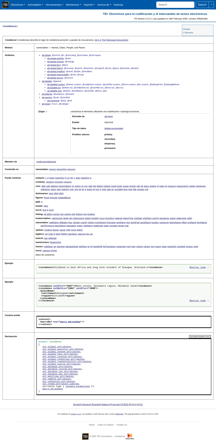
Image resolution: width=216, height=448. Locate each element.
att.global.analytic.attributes (63, 349)
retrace (146, 246)
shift (68, 230)
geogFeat (135, 222)
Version (73, 414)
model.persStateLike (46, 161)
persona (71, 169)
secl (153, 246)
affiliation (63, 222)
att (46, 234)
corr (86, 186)
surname (113, 225)
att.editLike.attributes (58, 376)
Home (92, 424)
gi (54, 234)
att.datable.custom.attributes (62, 369)
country (84, 222)
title (135, 189)
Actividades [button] (34, 4)
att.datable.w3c (54, 91)
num (72, 189)
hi (158, 186)
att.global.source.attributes (61, 364)
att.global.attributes (57, 346)
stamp (173, 218)
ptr (83, 189)
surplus (189, 246)
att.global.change (55, 61)
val (91, 234)
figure (46, 197)
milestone (45, 189)
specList (82, 234)
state (106, 225)
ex (88, 246)
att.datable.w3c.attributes (60, 374)
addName (54, 222)
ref (94, 189)
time (130, 189)
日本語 (124, 404)
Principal (186, 29)
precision (59, 182)
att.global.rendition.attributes (63, 359)
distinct (100, 186)
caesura (46, 250)
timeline (91, 214)
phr (71, 178)
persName (202, 222)
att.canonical (53, 100)
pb (80, 189)
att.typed (46, 104)
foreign (132, 186)
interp (52, 178)
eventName (100, 222)
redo (133, 246)
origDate (138, 218)
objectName (175, 222)
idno (46, 206)
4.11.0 (79, 414)
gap (138, 186)
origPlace (147, 218)
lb (166, 186)
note (59, 189)
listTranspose (109, 246)
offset (184, 222)
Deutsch (87, 404)
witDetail (52, 238)
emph (119, 186)
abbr (44, 186)
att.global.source (55, 78)
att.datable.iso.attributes (60, 371)
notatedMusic (64, 197)
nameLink (164, 222)
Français (115, 404)
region (80, 225)
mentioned (201, 186)
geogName (145, 222)
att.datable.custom (56, 84)
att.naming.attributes (57, 379)
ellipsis (107, 186)
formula (53, 197)
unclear (140, 189)
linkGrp (79, 214)
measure (171, 186)
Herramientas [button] (53, 4)
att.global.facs (54, 65)
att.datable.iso (54, 87)
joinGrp (67, 214)
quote (89, 189)
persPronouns (47, 225)
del (94, 186)
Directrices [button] (17, 4)
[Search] (175, 5)
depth (66, 218)
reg (97, 189)
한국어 (132, 404)
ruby (104, 189)
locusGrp (109, 218)
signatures (164, 218)
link (73, 214)
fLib (44, 210)
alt (45, 214)
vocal (73, 230)
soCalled (119, 189)
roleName (88, 225)
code (50, 234)
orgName (191, 222)
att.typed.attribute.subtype (61, 383)
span (78, 178)
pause (63, 230)
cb (73, 186)
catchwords (57, 218)
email (113, 186)
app (46, 238)
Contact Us (121, 424)
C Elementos (188, 33)
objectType (128, 218)
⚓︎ (46, 111)
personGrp (62, 169)
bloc (70, 222)
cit (82, 186)
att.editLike (47, 94)
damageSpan (71, 246)
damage (61, 246)
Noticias (118, 4)
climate (76, 222)
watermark (181, 218)
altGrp (50, 214)
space (158, 246)
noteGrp (65, 189)
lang (51, 193)
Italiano (105, 404)
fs (47, 210)
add (48, 186)
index (162, 186)
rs (100, 189)
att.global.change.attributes (61, 351)
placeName (60, 225)
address (54, 186)
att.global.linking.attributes (62, 356)
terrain (121, 225)
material (118, 218)
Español (96, 404)
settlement (98, 225)
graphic (152, 186)
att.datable (47, 81)
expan (126, 186)
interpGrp (59, 178)
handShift (97, 246)
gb (142, 186)
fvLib (51, 210)
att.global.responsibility (58, 74)
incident (48, 230)
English (77, 404)
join (62, 214)
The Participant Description (111, 40)
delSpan (83, 246)
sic (112, 189)
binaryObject (65, 186)
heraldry (95, 218)
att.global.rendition (56, 71)
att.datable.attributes (57, 366)
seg (85, 214)
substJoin (172, 246)
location (155, 222)
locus (102, 218)
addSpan (48, 246)
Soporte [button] (88, 4)
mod (128, 246)
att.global (46, 55)
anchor (56, 214)
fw (91, 246)
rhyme (54, 250)
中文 (140, 404)
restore (139, 246)
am (55, 246)
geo (128, 222)
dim (71, 218)
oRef (56, 193)
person (52, 169)
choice (77, 186)
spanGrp (85, 178)
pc (68, 178)
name (53, 189)
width (189, 218)
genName (121, 222)
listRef (64, 234)
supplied (181, 246)
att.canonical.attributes (59, 381)
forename (111, 222)
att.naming (47, 97)
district (91, 222)
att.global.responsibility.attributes (67, 361)
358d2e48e (119, 414)
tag (87, 234)
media (192, 186)
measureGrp (182, 186)
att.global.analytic (55, 58)
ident (58, 234)
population (71, 225)
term (126, 189)
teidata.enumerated (113, 128)
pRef (61, 193)
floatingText (55, 242)
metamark (121, 246)
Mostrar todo (198, 267)
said (109, 189)
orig (76, 189)
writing (79, 230)
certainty (50, 182)
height (88, 218)
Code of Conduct (105, 424)
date (90, 186)
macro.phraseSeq (70, 321)
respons (68, 182)
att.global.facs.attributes (60, 354)
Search (202, 4)
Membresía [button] (72, 4)
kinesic (55, 230)
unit (146, 189)
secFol (155, 218)
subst (164, 246)
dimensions (78, 218)
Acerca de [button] (103, 4)
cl (48, 178)
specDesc (72, 234)
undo (195, 246)
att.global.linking (55, 68)
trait (126, 225)
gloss (146, 186)
